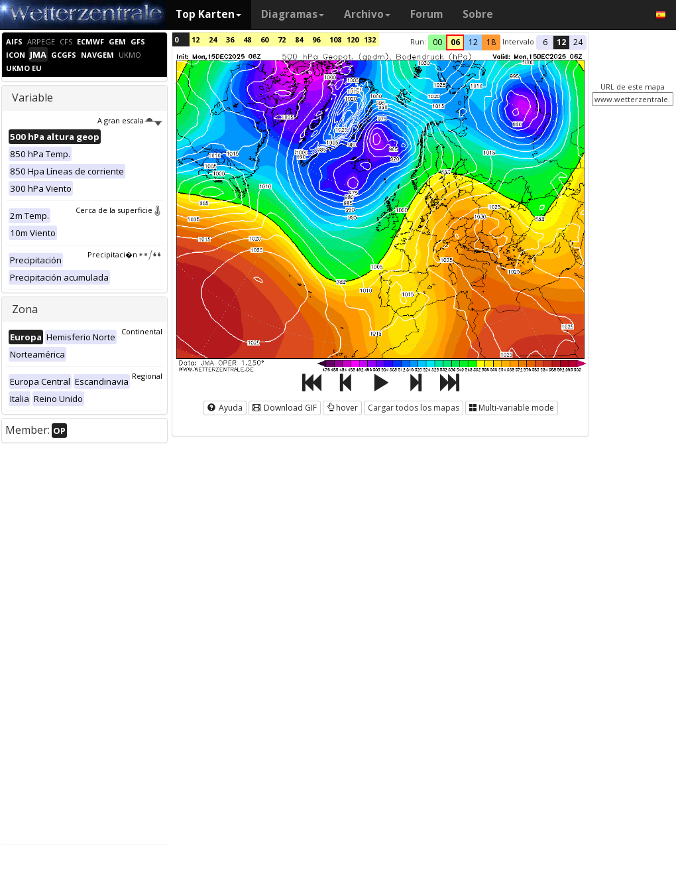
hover (342, 407)
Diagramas (292, 14)
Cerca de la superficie (119, 210)
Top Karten (208, 14)
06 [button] (455, 42)
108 (335, 39)
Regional (147, 376)
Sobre (478, 14)
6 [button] (545, 42)
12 (195, 39)
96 (316, 39)
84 (299, 39)
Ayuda (225, 407)
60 (264, 39)
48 (247, 39)
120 (353, 39)
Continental (141, 331)
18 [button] (491, 42)
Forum (426, 14)
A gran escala (129, 120)
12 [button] (473, 42)
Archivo (367, 14)
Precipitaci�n (124, 254)
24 (213, 39)
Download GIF (285, 407)
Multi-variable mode (511, 407)
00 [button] (437, 42)
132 (370, 39)
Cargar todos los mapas (413, 407)
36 (230, 39)
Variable (32, 97)
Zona (25, 309)
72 (282, 39)
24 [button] (578, 42)
